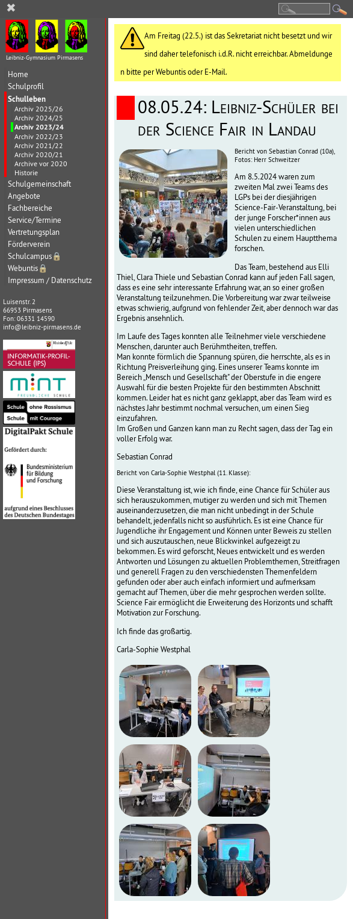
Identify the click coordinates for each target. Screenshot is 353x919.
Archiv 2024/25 (38, 117)
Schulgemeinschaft (39, 184)
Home (18, 74)
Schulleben (27, 98)
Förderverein (29, 244)
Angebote (24, 196)
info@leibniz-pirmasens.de (42, 327)
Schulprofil (26, 86)
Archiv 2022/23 (38, 136)
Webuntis (28, 268)
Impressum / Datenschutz (50, 280)
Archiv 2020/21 (38, 154)
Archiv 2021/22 (38, 145)
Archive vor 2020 (40, 163)
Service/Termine (34, 220)
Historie (26, 172)
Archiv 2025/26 (38, 108)
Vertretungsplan (34, 232)
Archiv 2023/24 (39, 127)
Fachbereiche (30, 208)
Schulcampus (35, 256)
